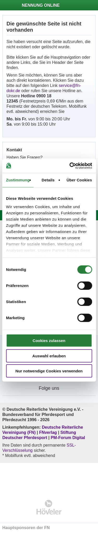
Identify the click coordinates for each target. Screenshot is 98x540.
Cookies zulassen (49, 340)
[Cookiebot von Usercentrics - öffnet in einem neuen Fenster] (70, 165)
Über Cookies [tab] (79, 180)
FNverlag (48, 432)
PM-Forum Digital (68, 437)
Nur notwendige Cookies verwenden (48, 371)
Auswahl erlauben (49, 355)
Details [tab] (48, 180)
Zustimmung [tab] (18, 180)
